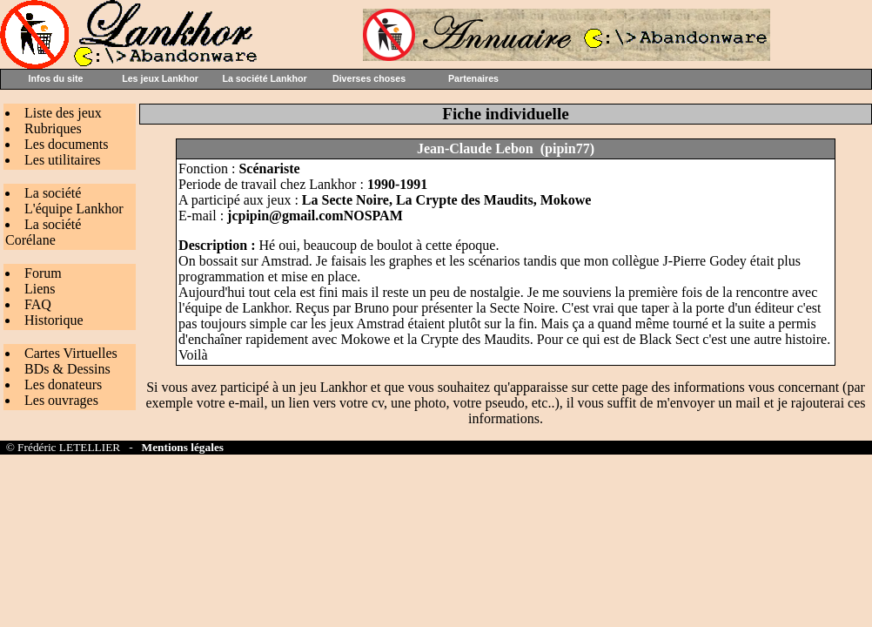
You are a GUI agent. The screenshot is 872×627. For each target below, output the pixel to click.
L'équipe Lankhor (74, 208)
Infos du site (56, 78)
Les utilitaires (62, 159)
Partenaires (473, 78)
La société (52, 192)
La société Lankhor (264, 78)
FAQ (37, 304)
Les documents (66, 144)
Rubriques (53, 128)
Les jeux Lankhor (160, 78)
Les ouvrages (61, 400)
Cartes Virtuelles (70, 353)
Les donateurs (63, 384)
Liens (40, 288)
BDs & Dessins (67, 368)
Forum (43, 273)
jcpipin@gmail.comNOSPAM (315, 215)
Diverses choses (369, 78)
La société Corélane (43, 232)
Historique (54, 320)
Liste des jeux (63, 112)
